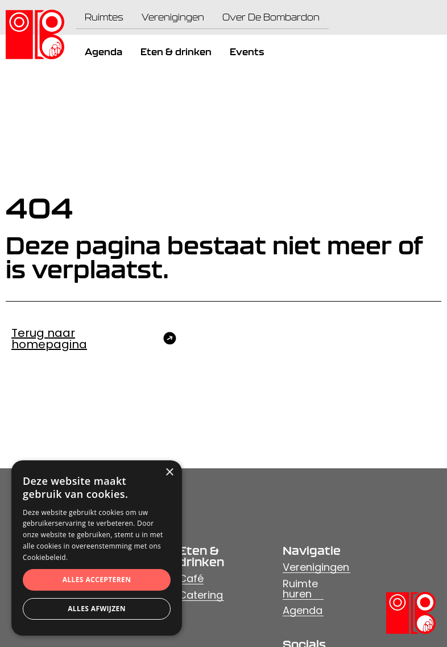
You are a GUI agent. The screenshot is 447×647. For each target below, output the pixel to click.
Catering (201, 595)
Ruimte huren (300, 588)
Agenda (302, 610)
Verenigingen (316, 567)
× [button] (169, 472)
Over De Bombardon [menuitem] (271, 17)
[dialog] (96, 548)
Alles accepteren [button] (97, 579)
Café (191, 578)
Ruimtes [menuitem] (104, 17)
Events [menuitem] (247, 52)
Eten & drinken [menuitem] (176, 52)
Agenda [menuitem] (103, 52)
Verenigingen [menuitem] (173, 17)
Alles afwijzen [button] (97, 608)
